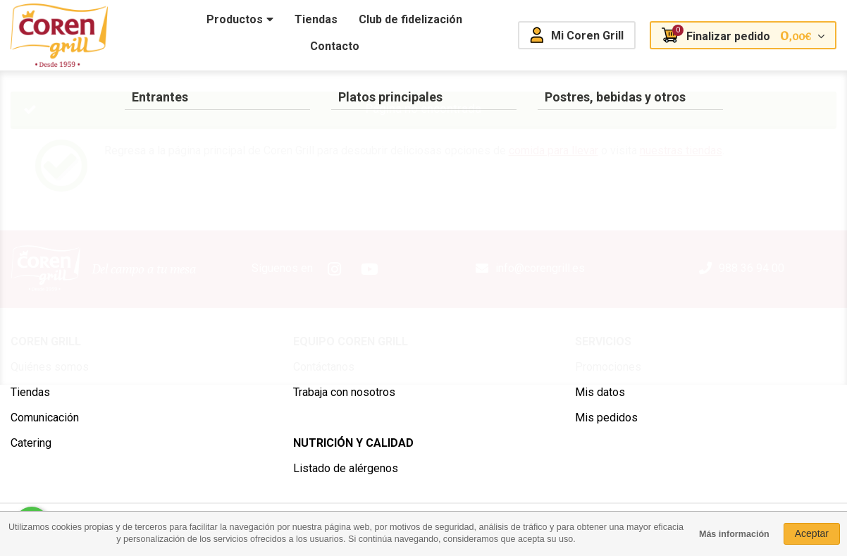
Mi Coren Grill (587, 35)
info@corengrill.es (540, 268)
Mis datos (600, 392)
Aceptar (812, 533)
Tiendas (30, 392)
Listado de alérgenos (345, 468)
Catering (31, 443)
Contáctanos (323, 366)
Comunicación (45, 417)
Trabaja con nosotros (344, 392)
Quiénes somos (50, 366)
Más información (734, 534)
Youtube (369, 269)
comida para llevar (553, 150)
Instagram (334, 269)
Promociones (608, 366)
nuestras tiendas (681, 150)
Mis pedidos (606, 417)
